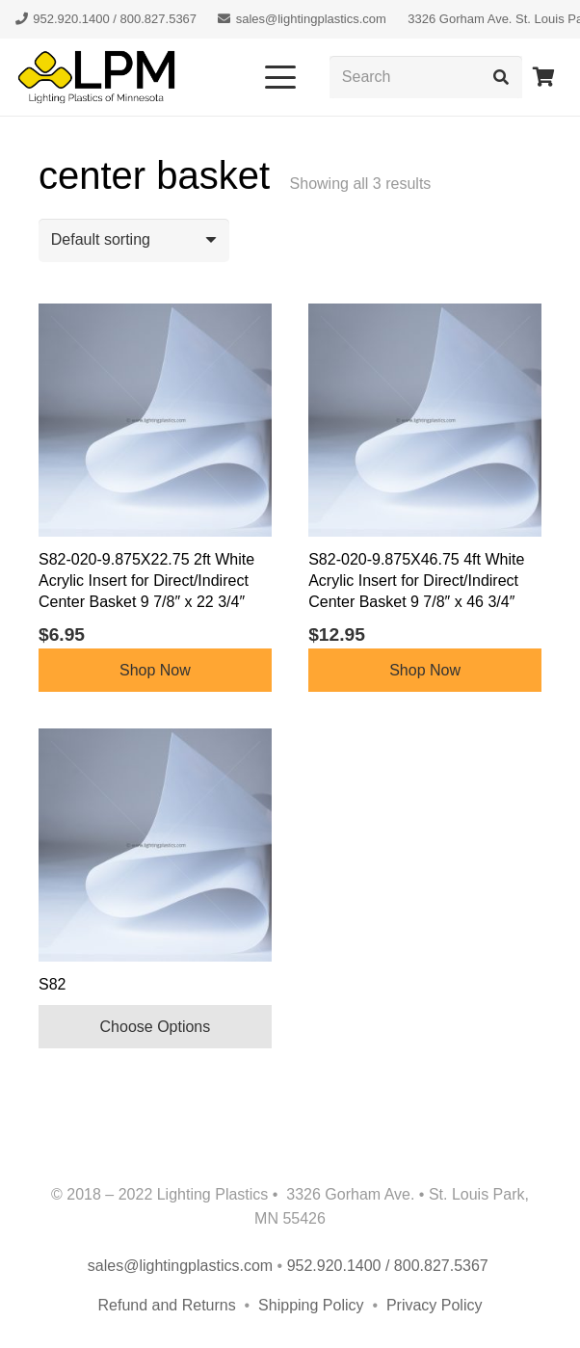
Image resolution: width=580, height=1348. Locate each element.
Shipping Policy (313, 1305)
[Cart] (543, 77)
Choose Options (155, 1026)
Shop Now (155, 670)
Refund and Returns (167, 1305)
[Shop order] (134, 240)
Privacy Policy (434, 1305)
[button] (280, 77)
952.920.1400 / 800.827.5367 (390, 1265)
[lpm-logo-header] (96, 77)
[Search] (426, 77)
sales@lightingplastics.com (180, 1265)
